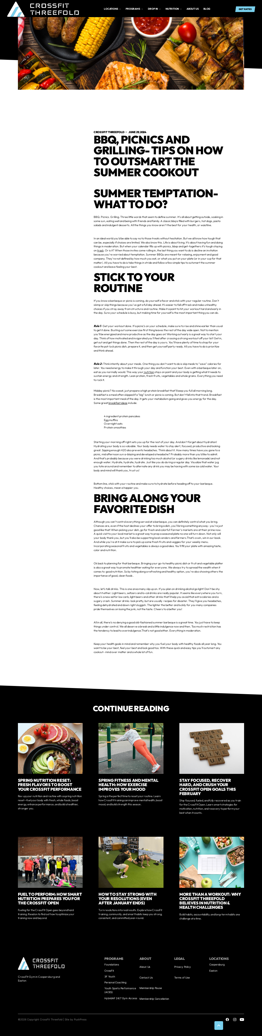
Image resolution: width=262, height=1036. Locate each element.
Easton (213, 970)
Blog (206, 8)
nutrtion (149, 372)
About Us (144, 966)
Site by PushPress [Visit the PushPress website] (75, 1019)
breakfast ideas (117, 403)
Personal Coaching (115, 982)
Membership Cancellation (154, 998)
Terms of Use (182, 977)
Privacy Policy (182, 966)
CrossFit (109, 970)
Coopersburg (217, 964)
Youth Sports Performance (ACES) (120, 990)
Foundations (111, 964)
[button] (112, 9)
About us (193, 8)
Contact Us (146, 977)
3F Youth (109, 976)
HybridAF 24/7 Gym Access (120, 998)
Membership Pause (150, 988)
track (100, 250)
